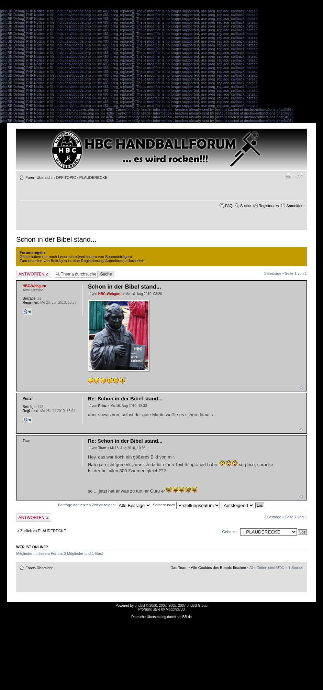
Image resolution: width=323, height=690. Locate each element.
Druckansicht (288, 176)
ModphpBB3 (175, 609)
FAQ (229, 206)
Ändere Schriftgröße (298, 176)
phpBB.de (184, 617)
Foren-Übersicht (39, 177)
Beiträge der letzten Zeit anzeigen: (104, 505)
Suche (245, 206)
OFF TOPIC (66, 177)
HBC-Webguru (110, 294)
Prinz (102, 406)
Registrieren (268, 206)
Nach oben (301, 387)
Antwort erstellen (33, 274)
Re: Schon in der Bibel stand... (125, 398)
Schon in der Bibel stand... (56, 239)
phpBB (140, 605)
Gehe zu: (229, 532)
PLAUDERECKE (93, 177)
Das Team (178, 567)
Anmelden (294, 206)
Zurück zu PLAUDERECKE (43, 531)
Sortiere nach (186, 505)
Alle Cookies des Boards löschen (218, 567)
